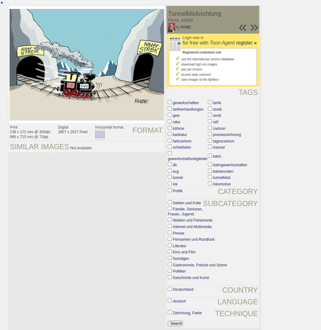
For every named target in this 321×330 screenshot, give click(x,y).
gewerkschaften (186, 103)
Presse (178, 233)
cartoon (219, 128)
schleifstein (182, 147)
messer (219, 147)
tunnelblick (221, 178)
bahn (217, 156)
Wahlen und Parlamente (192, 220)
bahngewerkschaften (230, 165)
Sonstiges (181, 258)
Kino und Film (184, 252)
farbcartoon (182, 141)
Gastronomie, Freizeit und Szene (200, 265)
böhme (178, 128)
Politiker (179, 271)
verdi (217, 115)
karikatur (180, 135)
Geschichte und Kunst (191, 278)
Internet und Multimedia (192, 227)
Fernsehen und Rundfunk (193, 239)
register (246, 42)
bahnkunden (223, 171)
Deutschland (183, 289)
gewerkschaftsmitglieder (188, 159)
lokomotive (221, 184)
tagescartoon (223, 141)
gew (176, 115)
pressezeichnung (227, 135)
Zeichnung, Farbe (187, 313)
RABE (186, 27)
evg (176, 171)
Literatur (179, 246)
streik (217, 109)
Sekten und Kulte (187, 203)
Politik (178, 191)
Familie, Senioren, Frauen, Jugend (185, 211)
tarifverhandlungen (188, 109)
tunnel (178, 178)
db (175, 165)
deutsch (179, 301)
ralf (215, 122)
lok (175, 184)
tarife (217, 103)
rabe (176, 122)
